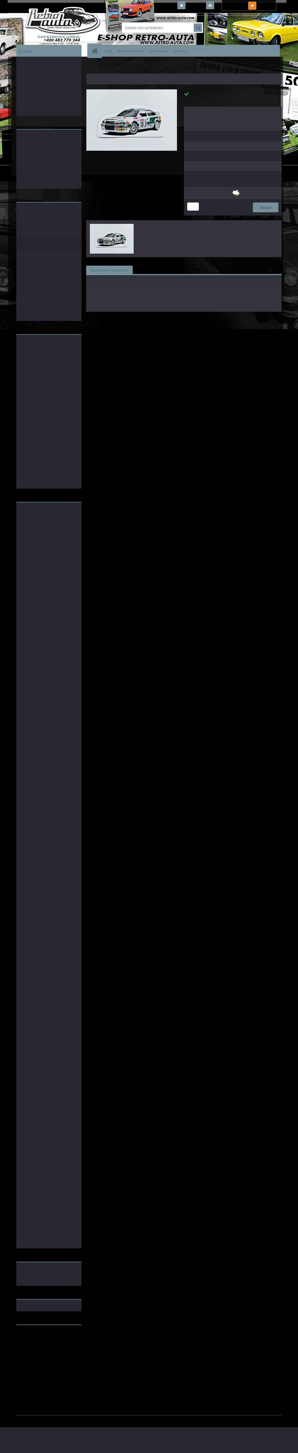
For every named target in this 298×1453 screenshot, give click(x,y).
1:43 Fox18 (188, 318)
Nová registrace (228, 5)
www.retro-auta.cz (31, 1336)
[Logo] (48, 27)
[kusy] (193, 206)
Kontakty (179, 50)
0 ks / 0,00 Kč (268, 4)
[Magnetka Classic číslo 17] (131, 91)
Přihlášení (195, 5)
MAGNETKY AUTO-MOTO (115, 67)
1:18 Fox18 (208, 318)
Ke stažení (220, 270)
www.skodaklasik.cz (32, 1343)
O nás (108, 50)
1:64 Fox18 (229, 318)
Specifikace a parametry (109, 270)
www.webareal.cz (65, 1418)
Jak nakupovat (159, 50)
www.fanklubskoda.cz (34, 1339)
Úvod (92, 67)
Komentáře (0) (190, 270)
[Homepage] (96, 51)
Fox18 (171, 318)
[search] (198, 27)
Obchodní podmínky (130, 50)
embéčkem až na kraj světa (38, 1347)
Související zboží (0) (154, 270)
